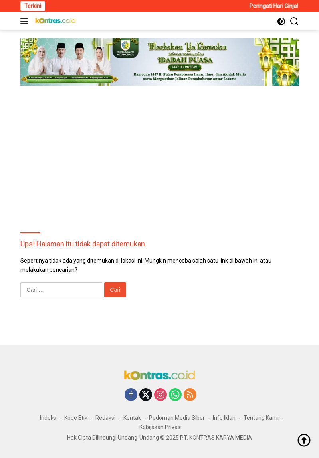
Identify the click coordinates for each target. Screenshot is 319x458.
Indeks (48, 418)
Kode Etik (75, 418)
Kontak (132, 418)
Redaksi (105, 418)
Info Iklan (224, 418)
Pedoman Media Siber (177, 418)
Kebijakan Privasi (160, 427)
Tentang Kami (261, 418)
